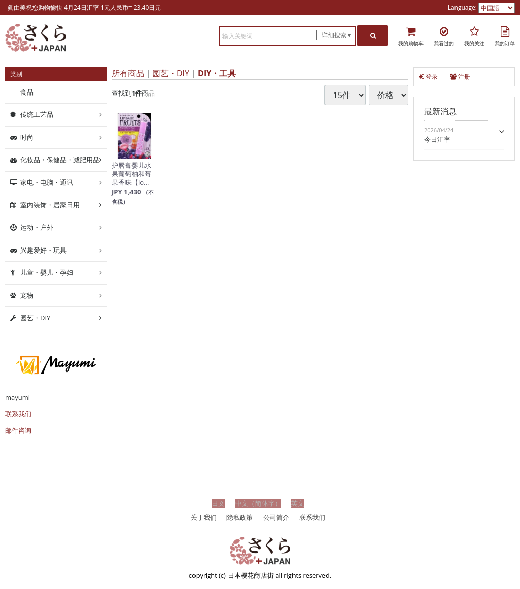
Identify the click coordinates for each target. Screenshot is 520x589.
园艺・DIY (170, 73)
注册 (460, 76)
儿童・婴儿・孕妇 (46, 272)
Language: (463, 7)
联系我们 (18, 413)
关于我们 (203, 516)
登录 (428, 76)
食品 (27, 92)
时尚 (27, 137)
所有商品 (128, 73)
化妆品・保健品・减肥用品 (60, 159)
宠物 (27, 294)
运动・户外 (36, 227)
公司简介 (276, 516)
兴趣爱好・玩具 (43, 250)
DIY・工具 (217, 73)
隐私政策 (239, 516)
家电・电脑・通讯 (46, 182)
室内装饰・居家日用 (50, 204)
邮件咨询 (18, 430)
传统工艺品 (36, 114)
